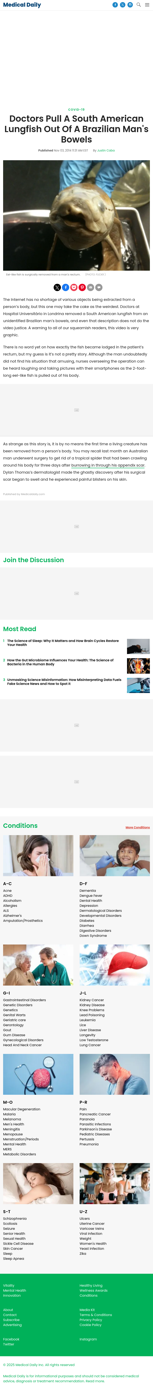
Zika (83, 1253)
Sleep (7, 1253)
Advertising (12, 1324)
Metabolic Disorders (19, 1154)
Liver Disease (90, 1030)
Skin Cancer (13, 1248)
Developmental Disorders (100, 915)
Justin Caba (106, 150)
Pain (83, 1109)
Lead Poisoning (92, 1015)
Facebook (11, 1339)
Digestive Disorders (95, 930)
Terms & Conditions (96, 1314)
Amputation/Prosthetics (23, 920)
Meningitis (11, 1129)
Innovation (12, 1295)
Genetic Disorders (17, 1005)
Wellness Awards (93, 1290)
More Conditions (138, 827)
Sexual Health (14, 1238)
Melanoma (12, 1119)
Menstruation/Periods (21, 1139)
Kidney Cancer (92, 1000)
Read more (95, 1381)
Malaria (9, 1114)
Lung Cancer (90, 1045)
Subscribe (11, 1319)
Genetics (10, 1010)
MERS (7, 1149)
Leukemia (87, 1020)
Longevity (87, 1035)
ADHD (7, 895)
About (8, 1309)
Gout (7, 1030)
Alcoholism (12, 900)
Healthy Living (91, 1285)
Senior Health (14, 1233)
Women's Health (93, 1243)
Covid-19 (76, 110)
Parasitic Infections (95, 1124)
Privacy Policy (91, 1319)
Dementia (88, 890)
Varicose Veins (92, 1228)
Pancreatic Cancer (95, 1114)
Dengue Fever (91, 895)
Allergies (10, 905)
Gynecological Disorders (23, 1040)
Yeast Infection (92, 1248)
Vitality (8, 1285)
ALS (6, 910)
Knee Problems (92, 1010)
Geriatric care (14, 1020)
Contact (10, 1314)
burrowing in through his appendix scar (107, 465)
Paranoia (87, 1119)
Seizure (9, 1228)
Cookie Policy (90, 1324)
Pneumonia (89, 1144)
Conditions (20, 826)
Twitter (8, 1344)
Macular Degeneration (21, 1109)
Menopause (13, 1134)
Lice (83, 1025)
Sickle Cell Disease (18, 1243)
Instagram (88, 1339)
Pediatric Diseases (95, 1134)
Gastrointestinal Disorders (24, 1000)
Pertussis (87, 1139)
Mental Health (14, 1144)
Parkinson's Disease (96, 1129)
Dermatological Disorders (101, 910)
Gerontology (13, 1025)
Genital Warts (14, 1015)
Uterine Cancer (92, 1223)
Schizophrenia (15, 1218)
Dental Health (91, 900)
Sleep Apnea (13, 1258)
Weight (85, 1238)
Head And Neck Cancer (22, 1045)
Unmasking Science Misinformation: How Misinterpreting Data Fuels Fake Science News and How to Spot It (64, 681)
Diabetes (87, 920)
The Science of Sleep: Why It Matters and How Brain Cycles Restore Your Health (63, 642)
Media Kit (87, 1309)
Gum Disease (14, 1035)
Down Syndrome (93, 935)
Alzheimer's (12, 915)
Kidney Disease (92, 1005)
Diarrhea (87, 925)
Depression (89, 905)
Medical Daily (22, 5)
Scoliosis (10, 1223)
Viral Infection (91, 1233)
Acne (7, 890)
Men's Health (13, 1124)
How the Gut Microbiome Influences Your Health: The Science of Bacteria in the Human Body (60, 662)
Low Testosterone (94, 1040)
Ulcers (85, 1218)
